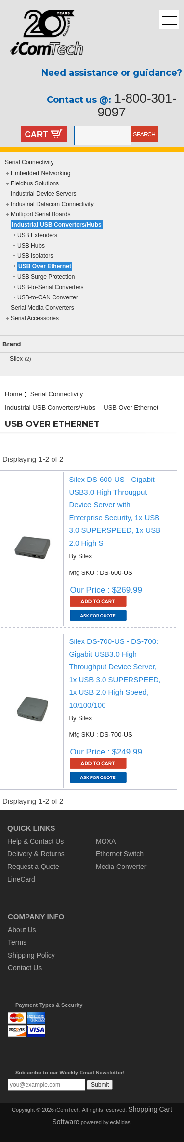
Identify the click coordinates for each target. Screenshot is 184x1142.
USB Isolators (35, 255)
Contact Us (25, 968)
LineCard (21, 879)
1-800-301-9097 (137, 105)
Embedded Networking (40, 173)
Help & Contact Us (35, 841)
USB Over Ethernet (44, 266)
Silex (16, 358)
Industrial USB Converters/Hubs (57, 224)
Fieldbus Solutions (35, 183)
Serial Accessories (35, 318)
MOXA (106, 841)
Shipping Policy (31, 955)
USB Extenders (37, 235)
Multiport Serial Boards (40, 214)
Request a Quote (33, 866)
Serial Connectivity (29, 162)
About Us (22, 930)
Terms (17, 942)
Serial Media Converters (42, 307)
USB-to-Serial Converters (50, 287)
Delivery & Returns (36, 854)
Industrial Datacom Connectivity (52, 204)
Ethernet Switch (120, 854)
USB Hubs (31, 245)
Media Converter (121, 866)
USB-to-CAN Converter (47, 297)
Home (13, 394)
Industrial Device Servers (43, 193)
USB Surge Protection (46, 277)
